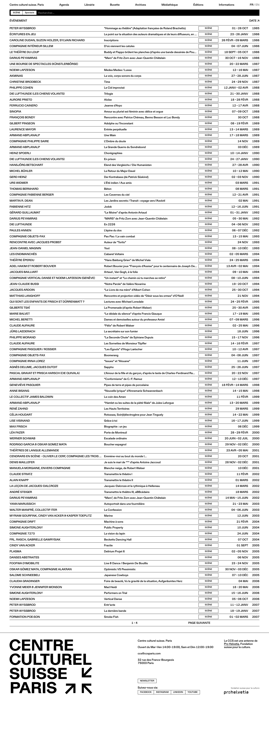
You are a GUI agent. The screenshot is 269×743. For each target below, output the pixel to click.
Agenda (64, 4)
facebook (146, 734)
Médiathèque (170, 4)
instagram (162, 734)
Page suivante (199, 665)
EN (257, 4)
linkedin (178, 734)
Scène (16, 12)
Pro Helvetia (231, 686)
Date (253, 20)
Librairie (89, 4)
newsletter (147, 723)
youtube (193, 734)
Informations (226, 4)
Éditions (198, 4)
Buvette (115, 4)
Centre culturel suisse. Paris (27, 4)
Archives (140, 4)
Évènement (18, 20)
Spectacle (29, 12)
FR (251, 4)
